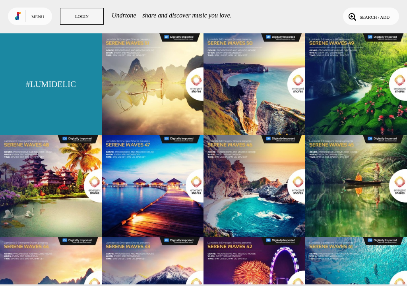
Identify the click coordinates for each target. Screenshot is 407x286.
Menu (37, 16)
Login (82, 16)
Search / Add (368, 16)
